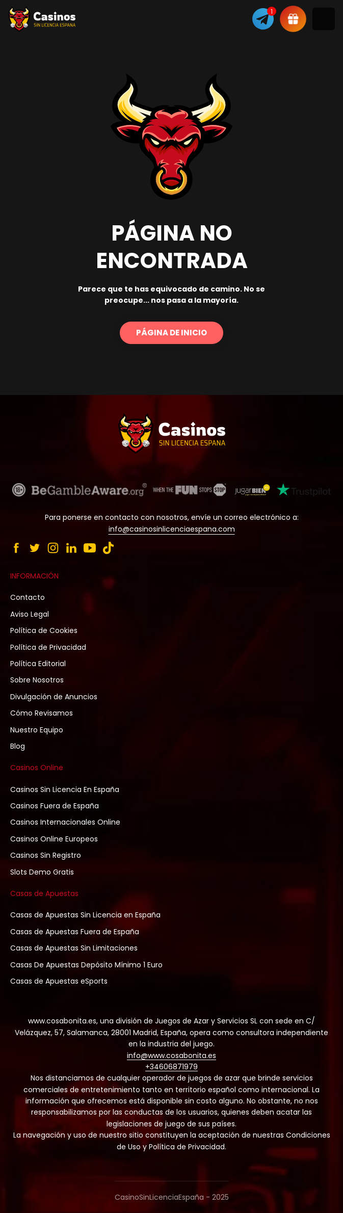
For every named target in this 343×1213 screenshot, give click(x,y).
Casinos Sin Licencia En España (64, 789)
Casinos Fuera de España (54, 806)
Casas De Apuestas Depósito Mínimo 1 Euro (86, 965)
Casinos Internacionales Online (65, 822)
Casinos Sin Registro (45, 855)
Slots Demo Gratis (42, 872)
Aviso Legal (29, 614)
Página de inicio (171, 332)
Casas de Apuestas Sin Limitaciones (74, 948)
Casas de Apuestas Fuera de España (74, 932)
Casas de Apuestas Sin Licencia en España (85, 915)
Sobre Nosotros (37, 680)
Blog (17, 746)
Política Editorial (38, 663)
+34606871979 (171, 1067)
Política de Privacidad (48, 647)
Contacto (27, 597)
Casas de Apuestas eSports (59, 981)
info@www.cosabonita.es (171, 1055)
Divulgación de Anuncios (53, 697)
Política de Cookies (43, 630)
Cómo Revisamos (41, 713)
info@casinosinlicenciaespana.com (172, 529)
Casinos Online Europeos (54, 839)
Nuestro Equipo (36, 730)
